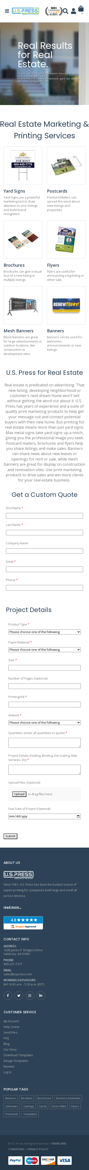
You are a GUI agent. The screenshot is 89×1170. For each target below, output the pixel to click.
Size (18, 660)
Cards (42, 1106)
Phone (18, 580)
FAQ (6, 1038)
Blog (6, 1044)
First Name (20, 508)
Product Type (24, 624)
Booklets (26, 1098)
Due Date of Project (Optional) (29, 809)
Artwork (20, 715)
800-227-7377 (13, 964)
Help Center (12, 1027)
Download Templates (18, 1055)
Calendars (11, 1106)
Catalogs (28, 1106)
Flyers (75, 1106)
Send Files (11, 1032)
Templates (30, 1114)
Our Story (10, 1049)
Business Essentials (68, 1098)
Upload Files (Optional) (24, 783)
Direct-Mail (59, 1106)
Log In (7, 1072)
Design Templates (16, 1061)
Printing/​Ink (23, 697)
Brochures (44, 1098)
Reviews (9, 1066)
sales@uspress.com (18, 974)
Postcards (11, 1114)
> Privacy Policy (36, 1149)
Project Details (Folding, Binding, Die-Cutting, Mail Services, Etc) (42, 758)
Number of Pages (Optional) (27, 678)
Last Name (20, 525)
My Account (11, 1021)
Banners (10, 1098)
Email (17, 562)
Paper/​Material (26, 642)
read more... (12, 907)
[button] (81, 12)
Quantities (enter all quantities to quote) (43, 733)
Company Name (17, 543)
